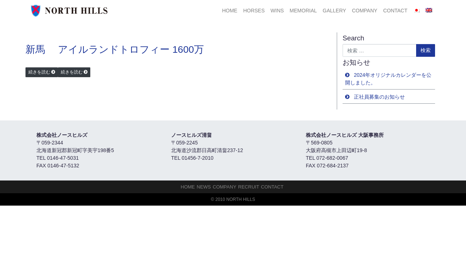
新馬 (35, 49)
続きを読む (39, 72)
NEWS (204, 187)
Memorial (303, 10)
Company (365, 10)
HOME (229, 10)
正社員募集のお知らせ (379, 97)
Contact (395, 10)
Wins (277, 10)
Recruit (248, 187)
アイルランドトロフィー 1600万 (131, 49)
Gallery (334, 10)
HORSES (254, 10)
